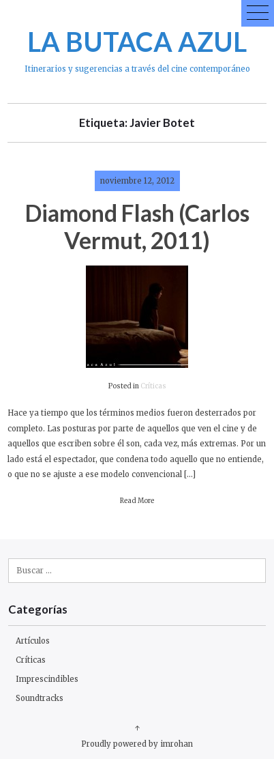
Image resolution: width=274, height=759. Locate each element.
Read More (137, 501)
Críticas (153, 386)
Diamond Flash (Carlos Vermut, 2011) (137, 226)
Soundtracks (39, 698)
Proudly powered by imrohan (137, 744)
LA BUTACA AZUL (137, 41)
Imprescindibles (47, 679)
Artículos (33, 641)
